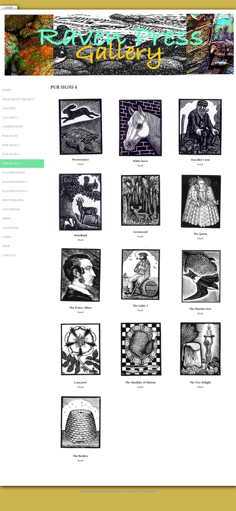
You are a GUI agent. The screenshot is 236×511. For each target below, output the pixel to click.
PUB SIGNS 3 (11, 154)
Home (6, 90)
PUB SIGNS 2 (11, 145)
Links (6, 237)
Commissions (12, 126)
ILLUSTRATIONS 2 (14, 182)
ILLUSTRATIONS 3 (14, 191)
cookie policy (100, 491)
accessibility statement (142, 491)
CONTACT (9, 255)
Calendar (10, 227)
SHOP (6, 246)
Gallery (9, 108)
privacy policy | (119, 491)
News (6, 218)
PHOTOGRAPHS (13, 200)
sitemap (85, 491)
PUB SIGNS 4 (11, 163)
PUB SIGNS (9, 136)
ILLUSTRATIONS (13, 172)
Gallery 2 (10, 117)
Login (8, 7)
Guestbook (11, 209)
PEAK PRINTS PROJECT (18, 99)
